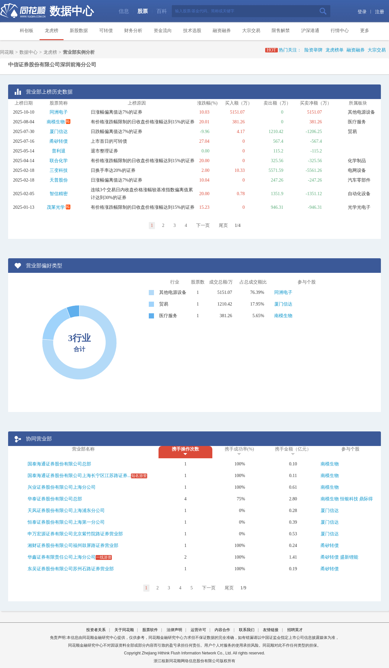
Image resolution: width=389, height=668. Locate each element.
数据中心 (72, 11)
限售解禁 (281, 30)
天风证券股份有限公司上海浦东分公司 (66, 510)
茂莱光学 (56, 207)
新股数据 (79, 30)
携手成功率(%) (239, 449)
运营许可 (198, 630)
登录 (362, 11)
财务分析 (133, 30)
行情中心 (340, 30)
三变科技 (59, 170)
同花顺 (7, 52)
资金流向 (163, 30)
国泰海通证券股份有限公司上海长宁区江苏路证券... (79, 475)
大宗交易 (251, 30)
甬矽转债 (59, 141)
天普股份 (59, 180)
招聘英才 (295, 630)
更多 (364, 30)
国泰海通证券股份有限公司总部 (59, 464)
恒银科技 (349, 498)
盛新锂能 (349, 557)
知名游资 (139, 475)
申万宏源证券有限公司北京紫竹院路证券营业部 (75, 533)
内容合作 (222, 630)
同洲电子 (59, 112)
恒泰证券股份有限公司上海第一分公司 (66, 522)
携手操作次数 (185, 449)
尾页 (223, 225)
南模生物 (56, 121)
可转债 (106, 30)
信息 (124, 11)
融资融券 (222, 30)
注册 (379, 11)
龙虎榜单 (334, 50)
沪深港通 (310, 30)
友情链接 (270, 630)
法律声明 (174, 630)
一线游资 (104, 557)
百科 (162, 11)
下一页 (203, 225)
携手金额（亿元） (293, 449)
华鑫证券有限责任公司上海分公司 (62, 557)
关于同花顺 (124, 630)
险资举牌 (313, 50)
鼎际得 (366, 498)
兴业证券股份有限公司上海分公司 (62, 487)
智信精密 (59, 193)
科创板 (26, 30)
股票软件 (150, 630)
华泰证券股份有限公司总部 (55, 498)
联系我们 (246, 630)
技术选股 (192, 30)
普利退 (58, 151)
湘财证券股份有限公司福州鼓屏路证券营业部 (73, 545)
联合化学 (59, 160)
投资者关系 (96, 630)
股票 (142, 11)
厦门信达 (59, 131)
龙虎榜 (51, 30)
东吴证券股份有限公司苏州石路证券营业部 (71, 568)
